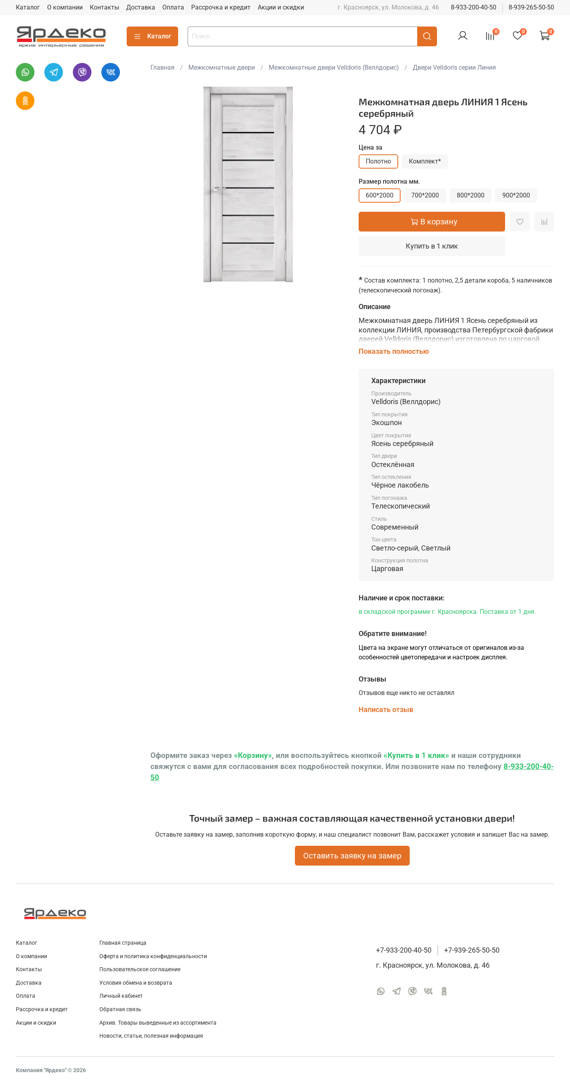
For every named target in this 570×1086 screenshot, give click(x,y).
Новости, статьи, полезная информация (151, 1036)
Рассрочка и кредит (221, 7)
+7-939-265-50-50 (472, 950)
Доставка (140, 7)
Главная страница (122, 943)
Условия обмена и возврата (135, 983)
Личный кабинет (121, 996)
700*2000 (425, 195)
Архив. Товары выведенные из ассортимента (158, 1023)
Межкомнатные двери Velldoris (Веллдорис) (334, 67)
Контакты (104, 7)
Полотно (378, 161)
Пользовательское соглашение (139, 969)
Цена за (370, 147)
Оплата (173, 7)
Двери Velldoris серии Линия (454, 67)
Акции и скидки (281, 7)
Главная (162, 67)
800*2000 (470, 195)
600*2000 (379, 195)
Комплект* (425, 161)
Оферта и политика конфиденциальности (153, 956)
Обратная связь (120, 1009)
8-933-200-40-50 (473, 7)
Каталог (28, 7)
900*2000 (516, 195)
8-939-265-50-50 (531, 7)
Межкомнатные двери (221, 67)
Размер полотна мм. (389, 181)
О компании (65, 7)
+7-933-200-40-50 (403, 950)
